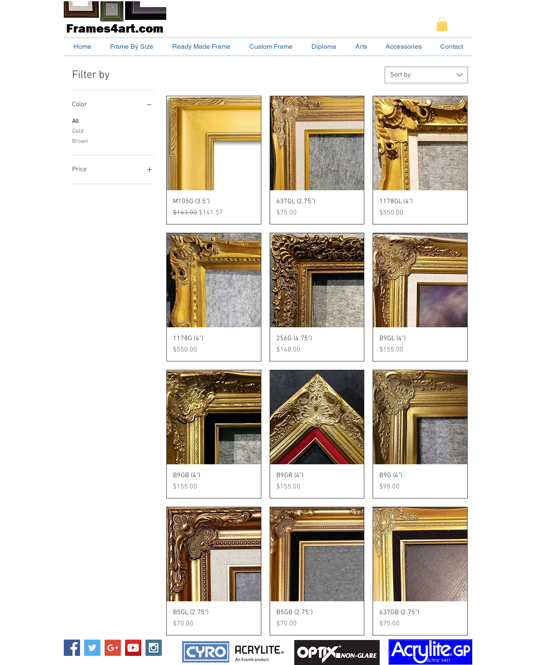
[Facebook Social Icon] (72, 648)
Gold (77, 131)
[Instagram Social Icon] (153, 648)
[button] (442, 24)
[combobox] (426, 75)
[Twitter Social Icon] (92, 648)
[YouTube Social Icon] (133, 648)
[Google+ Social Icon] (113, 648)
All (75, 121)
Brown (80, 141)
